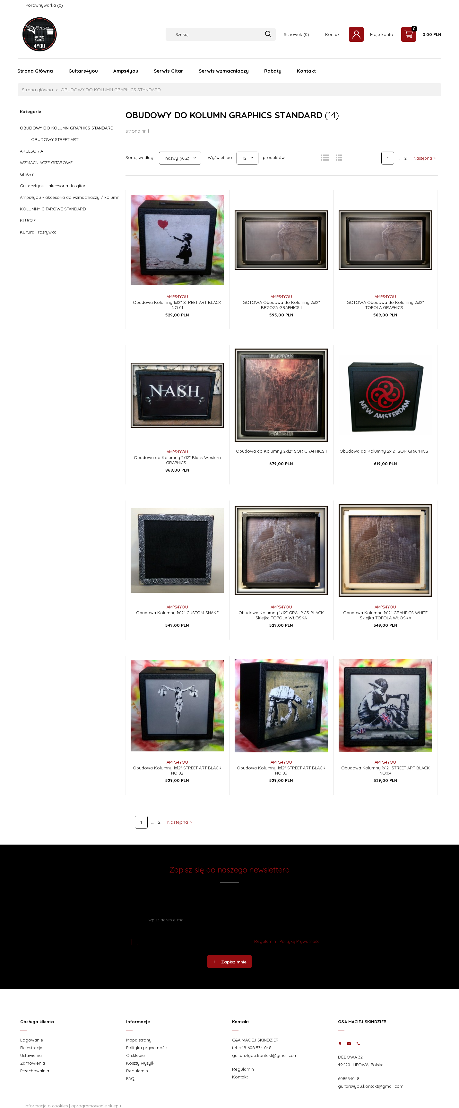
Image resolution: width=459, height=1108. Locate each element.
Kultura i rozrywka (38, 232)
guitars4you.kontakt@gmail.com (265, 1055)
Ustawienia (31, 1055)
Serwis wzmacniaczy (224, 71)
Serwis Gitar (168, 71)
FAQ (130, 1078)
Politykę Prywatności (300, 941)
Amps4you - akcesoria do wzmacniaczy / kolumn (69, 197)
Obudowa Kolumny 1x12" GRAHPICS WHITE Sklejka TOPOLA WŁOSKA (385, 615)
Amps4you (125, 71)
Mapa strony (139, 1039)
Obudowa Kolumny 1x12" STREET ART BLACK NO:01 (177, 305)
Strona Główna (35, 71)
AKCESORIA (31, 151)
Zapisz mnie (229, 961)
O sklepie (135, 1055)
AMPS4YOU (177, 296)
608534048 (348, 1078)
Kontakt (333, 34)
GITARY (27, 174)
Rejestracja (31, 1047)
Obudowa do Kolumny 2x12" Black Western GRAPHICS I (177, 460)
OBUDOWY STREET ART (54, 139)
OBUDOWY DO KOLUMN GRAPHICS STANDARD (67, 127)
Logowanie (31, 1039)
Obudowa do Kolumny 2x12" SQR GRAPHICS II (385, 451)
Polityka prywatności (147, 1047)
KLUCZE (28, 220)
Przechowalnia (34, 1070)
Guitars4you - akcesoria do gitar (52, 185)
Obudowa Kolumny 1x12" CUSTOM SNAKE (177, 612)
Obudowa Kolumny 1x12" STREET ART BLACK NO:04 (385, 770)
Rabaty (272, 71)
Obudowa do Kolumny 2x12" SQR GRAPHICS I (281, 451)
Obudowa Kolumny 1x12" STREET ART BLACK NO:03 (281, 770)
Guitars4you (83, 71)
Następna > (424, 158)
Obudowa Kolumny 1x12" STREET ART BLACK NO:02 (177, 770)
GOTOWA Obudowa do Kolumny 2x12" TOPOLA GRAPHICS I (385, 305)
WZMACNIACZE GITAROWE (46, 162)
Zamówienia (32, 1063)
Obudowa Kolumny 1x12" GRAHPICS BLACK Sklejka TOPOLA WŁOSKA (281, 615)
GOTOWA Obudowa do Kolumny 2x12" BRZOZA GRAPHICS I (281, 305)
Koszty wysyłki (140, 1063)
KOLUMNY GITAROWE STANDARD (53, 208)
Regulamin (265, 941)
